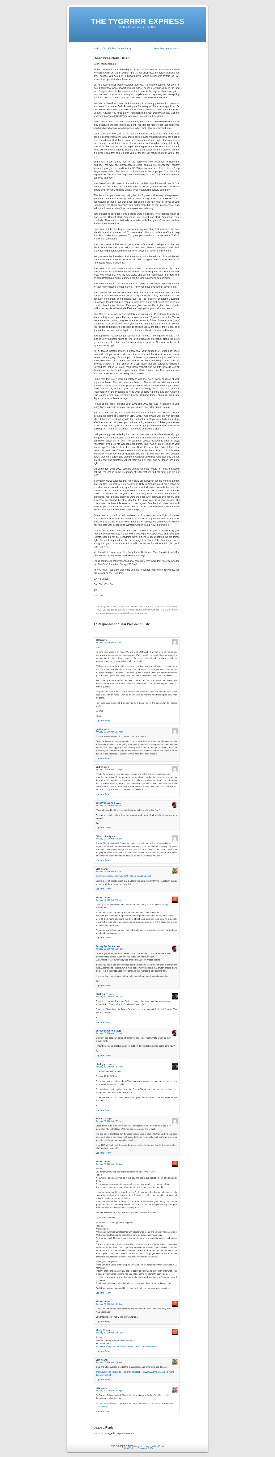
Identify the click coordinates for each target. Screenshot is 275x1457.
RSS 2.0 (164, 610)
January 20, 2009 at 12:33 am (109, 1067)
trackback (124, 613)
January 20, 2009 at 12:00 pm (109, 1362)
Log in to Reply (103, 720)
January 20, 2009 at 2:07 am (109, 1121)
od (101, 595)
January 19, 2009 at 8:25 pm (109, 871)
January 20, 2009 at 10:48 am (109, 1304)
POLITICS (101, 610)
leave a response (108, 613)
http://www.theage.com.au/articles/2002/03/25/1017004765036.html (126, 1346)
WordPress (159, 1446)
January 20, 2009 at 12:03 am (109, 996)
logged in (111, 1433)
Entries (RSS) (127, 1448)
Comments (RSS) (145, 1448)
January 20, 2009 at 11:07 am (109, 1333)
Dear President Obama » (167, 48)
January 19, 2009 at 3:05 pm (109, 805)
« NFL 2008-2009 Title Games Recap (112, 48)
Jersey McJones (105, 802)
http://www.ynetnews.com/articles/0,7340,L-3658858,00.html (123, 876)
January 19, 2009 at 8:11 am (109, 642)
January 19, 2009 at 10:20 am (109, 732)
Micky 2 (100, 897)
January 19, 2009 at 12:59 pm (109, 769)
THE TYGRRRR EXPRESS (137, 21)
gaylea (100, 729)
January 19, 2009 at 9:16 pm (109, 900)
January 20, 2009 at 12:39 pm (109, 1390)
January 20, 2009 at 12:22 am (109, 1033)
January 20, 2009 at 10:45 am (109, 1164)
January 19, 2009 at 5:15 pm (109, 839)
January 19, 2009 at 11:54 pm (109, 949)
